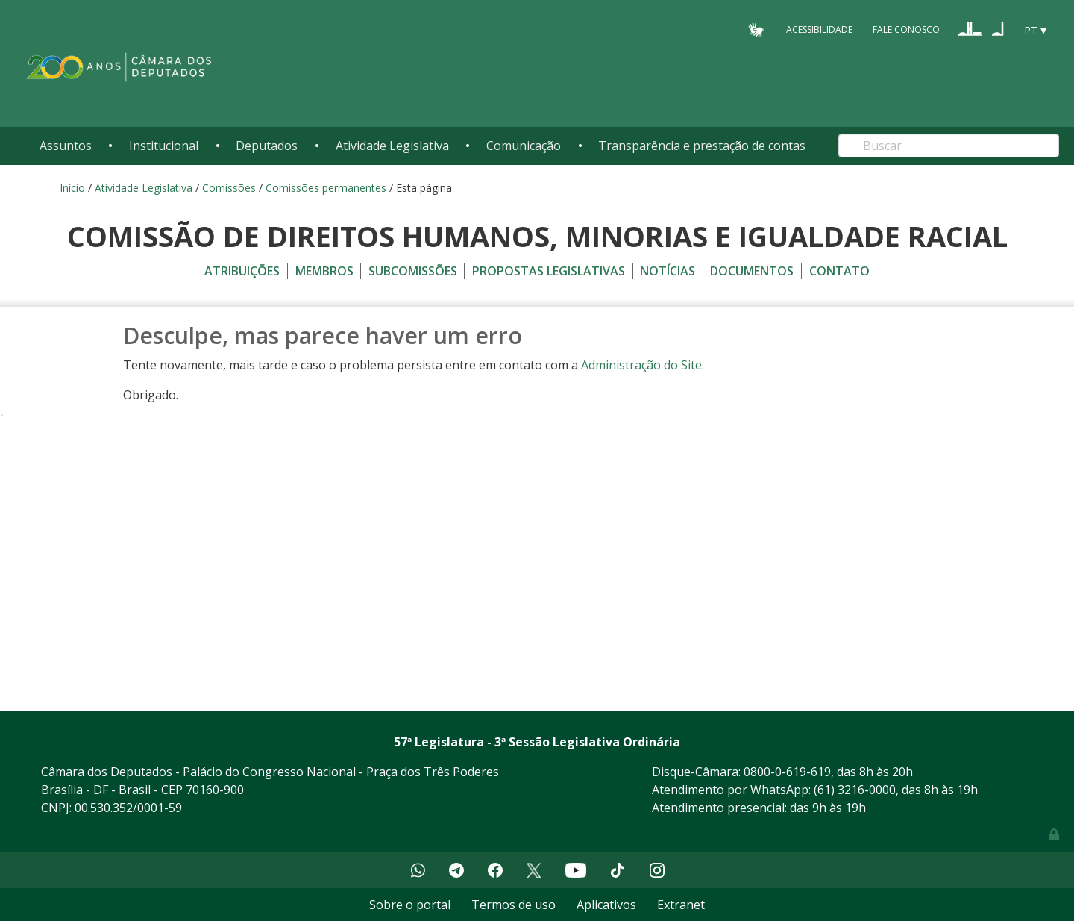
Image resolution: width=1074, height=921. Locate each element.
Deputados (267, 145)
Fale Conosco (906, 29)
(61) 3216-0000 (855, 789)
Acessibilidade (819, 29)
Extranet (681, 904)
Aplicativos (606, 904)
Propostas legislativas (548, 271)
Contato (839, 271)
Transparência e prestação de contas (702, 145)
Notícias (667, 271)
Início (72, 188)
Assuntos (66, 145)
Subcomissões (412, 271)
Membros (324, 271)
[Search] (948, 145)
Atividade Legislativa (392, 145)
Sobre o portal (409, 904)
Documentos (752, 271)
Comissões (229, 188)
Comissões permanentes (326, 188)
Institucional (163, 145)
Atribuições (242, 271)
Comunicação (523, 145)
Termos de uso (513, 904)
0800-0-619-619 (787, 772)
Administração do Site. (642, 365)
